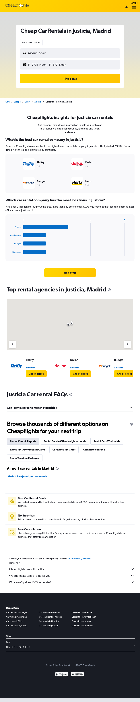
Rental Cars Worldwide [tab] (107, 441)
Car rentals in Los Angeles (50, 617)
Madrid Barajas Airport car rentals (27, 476)
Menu (134, 6)
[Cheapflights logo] (17, 5)
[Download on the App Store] (77, 674)
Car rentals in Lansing (81, 621)
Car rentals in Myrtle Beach (84, 617)
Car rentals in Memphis (16, 617)
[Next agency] (127, 344)
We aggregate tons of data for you (72, 575)
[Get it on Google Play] (61, 674)
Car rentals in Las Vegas (16, 612)
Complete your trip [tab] (94, 449)
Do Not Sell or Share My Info (58, 665)
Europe (17, 101)
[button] (31, 42)
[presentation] (109, 289)
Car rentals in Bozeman (49, 612)
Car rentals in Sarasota (82, 612)
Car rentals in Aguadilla (16, 625)
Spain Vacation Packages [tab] (24, 458)
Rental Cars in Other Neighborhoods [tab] (65, 441)
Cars (7, 101)
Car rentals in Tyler (14, 621)
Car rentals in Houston (49, 621)
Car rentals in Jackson (48, 625)
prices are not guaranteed (79, 558)
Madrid (37, 101)
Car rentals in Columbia (82, 625)
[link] (70, 272)
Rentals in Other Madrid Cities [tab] (27, 449)
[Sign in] (126, 7)
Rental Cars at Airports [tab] (23, 441)
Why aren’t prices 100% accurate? (72, 582)
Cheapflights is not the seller (72, 569)
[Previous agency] (12, 344)
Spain (27, 101)
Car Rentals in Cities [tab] (63, 449)
